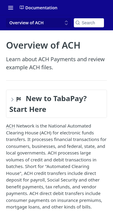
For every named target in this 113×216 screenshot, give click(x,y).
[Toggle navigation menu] (10, 7)
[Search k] (89, 22)
